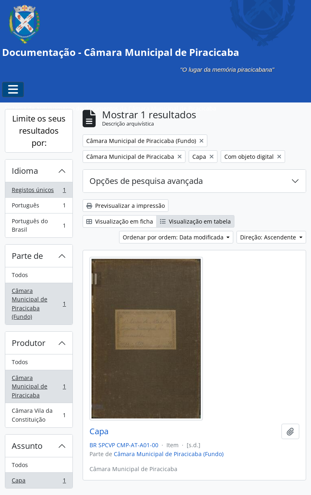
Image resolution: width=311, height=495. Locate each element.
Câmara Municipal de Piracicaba (38, 386)
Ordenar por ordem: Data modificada (174, 237)
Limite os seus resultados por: (39, 130)
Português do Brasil (38, 225)
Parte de (27, 255)
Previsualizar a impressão (125, 205)
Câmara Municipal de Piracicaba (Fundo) (38, 304)
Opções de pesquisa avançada (146, 180)
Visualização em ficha (119, 221)
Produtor (28, 342)
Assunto (27, 445)
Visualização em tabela (195, 221)
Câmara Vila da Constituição (38, 415)
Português (38, 207)
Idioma (25, 170)
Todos (20, 275)
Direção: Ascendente (269, 237)
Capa (38, 482)
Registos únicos (38, 192)
